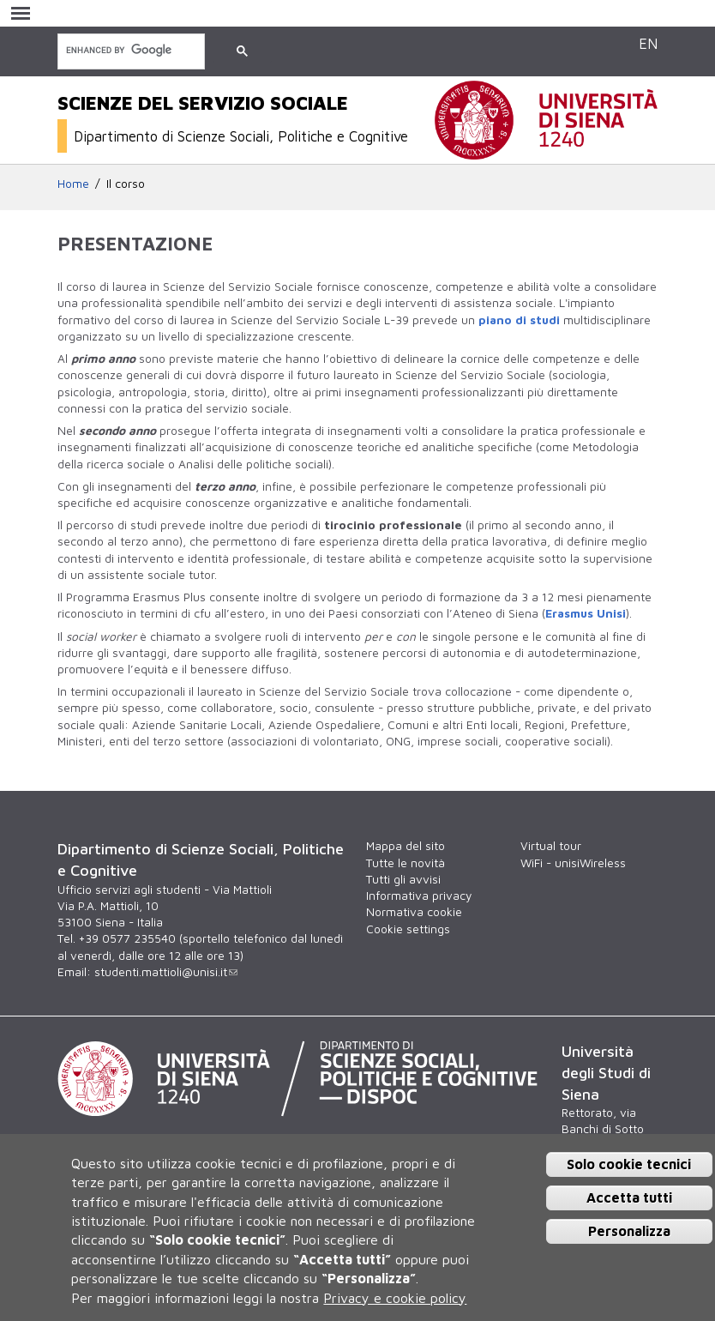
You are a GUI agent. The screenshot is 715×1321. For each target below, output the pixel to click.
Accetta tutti (629, 1197)
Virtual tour (550, 846)
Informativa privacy (419, 895)
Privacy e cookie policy (394, 1298)
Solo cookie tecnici (629, 1164)
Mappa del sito (405, 846)
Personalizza (629, 1231)
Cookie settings (408, 929)
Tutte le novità (405, 863)
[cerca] (129, 50)
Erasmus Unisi (585, 613)
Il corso (125, 183)
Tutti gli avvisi (403, 879)
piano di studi (519, 320)
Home (73, 183)
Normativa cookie (414, 912)
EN (648, 43)
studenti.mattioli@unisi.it (165, 972)
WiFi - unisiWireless (573, 863)
